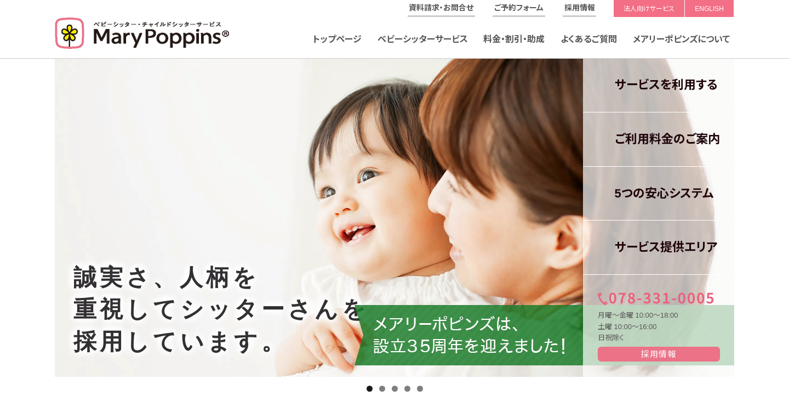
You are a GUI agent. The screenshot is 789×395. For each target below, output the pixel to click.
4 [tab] (407, 389)
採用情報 (579, 7)
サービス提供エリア (657, 247)
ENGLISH (709, 9)
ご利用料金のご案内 (659, 139)
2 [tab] (382, 389)
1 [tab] (370, 389)
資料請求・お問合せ (441, 7)
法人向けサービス (649, 9)
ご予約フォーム (519, 7)
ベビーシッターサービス (423, 39)
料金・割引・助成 (514, 39)
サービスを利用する (658, 85)
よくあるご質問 (589, 39)
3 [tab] (395, 389)
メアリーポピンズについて (681, 39)
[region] (394, 218)
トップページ (337, 39)
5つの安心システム (655, 193)
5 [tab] (420, 389)
